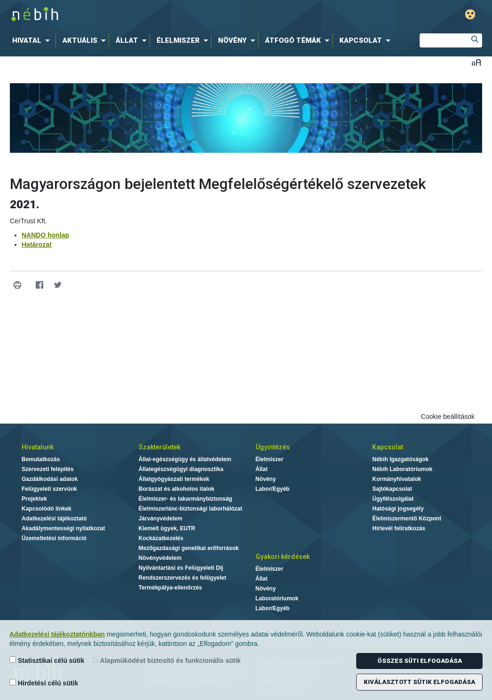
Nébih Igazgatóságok (400, 459)
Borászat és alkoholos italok (176, 489)
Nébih (145, 15)
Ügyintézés (273, 447)
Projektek (34, 499)
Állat (262, 469)
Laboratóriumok (277, 598)
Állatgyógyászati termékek (174, 479)
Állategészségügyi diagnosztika (181, 469)
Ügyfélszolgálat (393, 499)
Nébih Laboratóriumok (402, 469)
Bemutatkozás (41, 459)
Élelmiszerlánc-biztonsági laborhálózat (190, 508)
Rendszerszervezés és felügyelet (182, 577)
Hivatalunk (38, 447)
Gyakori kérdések (283, 556)
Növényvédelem (160, 558)
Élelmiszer (269, 459)
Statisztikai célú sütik (47, 660)
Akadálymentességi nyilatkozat (63, 528)
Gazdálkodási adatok (50, 479)
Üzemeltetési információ (54, 538)
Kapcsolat (387, 447)
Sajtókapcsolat (392, 489)
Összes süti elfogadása (419, 660)
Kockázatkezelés (161, 538)
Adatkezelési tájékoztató (54, 518)
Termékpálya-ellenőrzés (170, 587)
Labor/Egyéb (273, 489)
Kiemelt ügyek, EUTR (167, 528)
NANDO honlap (45, 235)
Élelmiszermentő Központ (406, 518)
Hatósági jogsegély (397, 508)
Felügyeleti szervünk (49, 489)
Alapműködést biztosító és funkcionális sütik (166, 660)
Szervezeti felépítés (48, 469)
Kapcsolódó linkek (46, 508)
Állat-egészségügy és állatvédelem (185, 459)
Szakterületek (159, 447)
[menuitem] (33, 40)
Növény (266, 479)
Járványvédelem (160, 518)
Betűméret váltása (476, 62)
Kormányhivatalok (396, 479)
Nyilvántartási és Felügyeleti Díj (181, 568)
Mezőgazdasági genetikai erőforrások (189, 548)
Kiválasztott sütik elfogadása (419, 681)
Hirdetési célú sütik (43, 683)
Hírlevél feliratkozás (398, 528)
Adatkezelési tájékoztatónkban (57, 634)
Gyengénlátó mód (470, 14)
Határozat (37, 244)
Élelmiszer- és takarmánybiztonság (185, 499)
